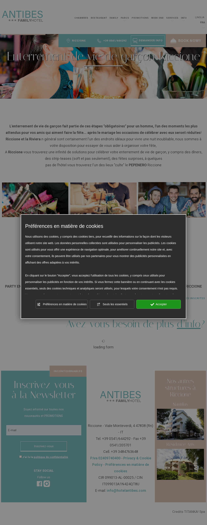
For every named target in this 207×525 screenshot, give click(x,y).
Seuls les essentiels (112, 304)
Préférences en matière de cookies (62, 304)
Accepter (158, 304)
